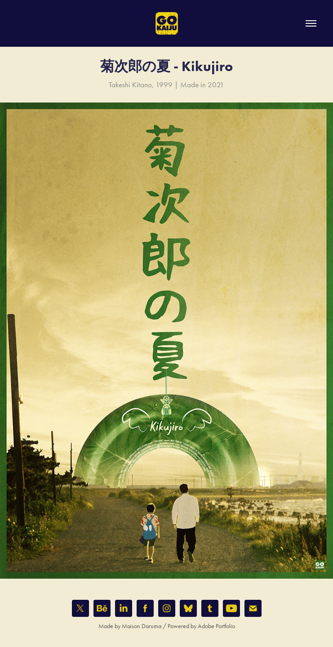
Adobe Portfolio (216, 626)
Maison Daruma (141, 626)
